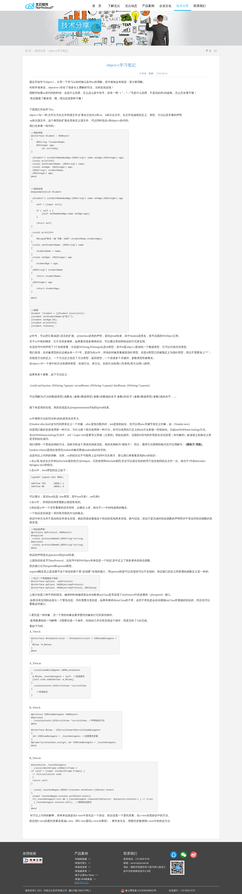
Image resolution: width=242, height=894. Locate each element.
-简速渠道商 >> (82, 867)
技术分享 (182, 6)
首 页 (96, 6)
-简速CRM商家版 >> (85, 879)
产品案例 (148, 6)
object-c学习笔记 (120, 65)
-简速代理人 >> (82, 863)
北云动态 (131, 6)
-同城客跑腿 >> (82, 859)
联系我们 (200, 6)
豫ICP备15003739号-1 (80, 890)
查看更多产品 (81, 882)
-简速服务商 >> (82, 871)
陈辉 (151, 73)
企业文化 (165, 6)
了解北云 (114, 6)
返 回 (211, 50)
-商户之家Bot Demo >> (86, 875)
